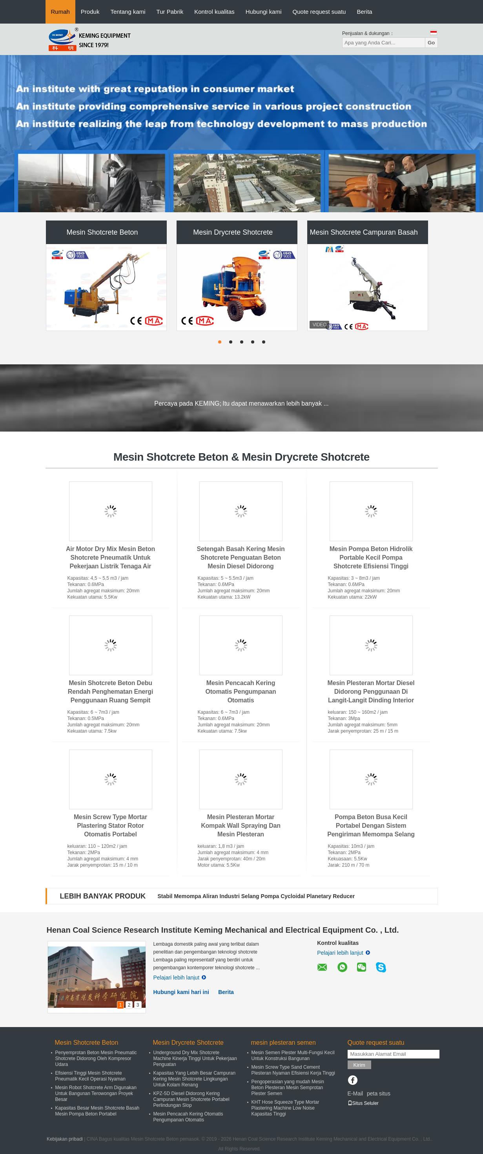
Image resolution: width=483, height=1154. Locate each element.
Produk (90, 11)
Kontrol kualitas (214, 11)
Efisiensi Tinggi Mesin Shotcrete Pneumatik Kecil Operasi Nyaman (90, 1076)
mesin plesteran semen (283, 1042)
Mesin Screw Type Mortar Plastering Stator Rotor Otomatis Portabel (110, 826)
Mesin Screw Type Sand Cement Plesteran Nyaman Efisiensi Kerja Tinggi (293, 1070)
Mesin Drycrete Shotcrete (233, 232)
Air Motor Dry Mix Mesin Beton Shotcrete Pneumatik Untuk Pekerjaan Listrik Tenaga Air (110, 558)
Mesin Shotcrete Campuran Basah (364, 232)
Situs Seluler (363, 1103)
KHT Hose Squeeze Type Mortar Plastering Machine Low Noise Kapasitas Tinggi (285, 1108)
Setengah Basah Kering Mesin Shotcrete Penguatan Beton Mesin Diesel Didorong (241, 558)
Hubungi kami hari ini (181, 992)
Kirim (359, 1065)
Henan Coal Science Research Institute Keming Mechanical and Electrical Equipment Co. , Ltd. (223, 930)
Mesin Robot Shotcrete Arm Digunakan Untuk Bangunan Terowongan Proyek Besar (96, 1093)
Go (431, 43)
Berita (364, 11)
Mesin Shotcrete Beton (102, 232)
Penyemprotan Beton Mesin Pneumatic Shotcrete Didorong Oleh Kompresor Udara (96, 1058)
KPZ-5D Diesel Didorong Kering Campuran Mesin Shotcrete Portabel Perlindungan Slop (191, 1099)
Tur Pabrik (170, 11)
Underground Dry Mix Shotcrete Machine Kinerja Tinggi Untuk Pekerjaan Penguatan (195, 1058)
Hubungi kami (264, 11)
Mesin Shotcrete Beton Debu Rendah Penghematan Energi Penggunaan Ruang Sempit (110, 692)
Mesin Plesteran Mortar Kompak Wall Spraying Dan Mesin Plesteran (241, 826)
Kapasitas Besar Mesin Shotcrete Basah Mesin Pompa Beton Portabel (97, 1111)
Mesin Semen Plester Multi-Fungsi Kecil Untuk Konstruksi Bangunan (293, 1055)
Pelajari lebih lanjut (179, 977)
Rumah (60, 11)
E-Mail (355, 1093)
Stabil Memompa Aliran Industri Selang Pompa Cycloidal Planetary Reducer (256, 896)
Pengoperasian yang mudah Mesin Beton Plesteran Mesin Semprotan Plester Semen (288, 1087)
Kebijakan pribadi (65, 1139)
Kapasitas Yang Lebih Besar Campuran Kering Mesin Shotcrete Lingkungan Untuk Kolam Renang (194, 1079)
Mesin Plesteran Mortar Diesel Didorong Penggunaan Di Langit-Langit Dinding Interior (371, 692)
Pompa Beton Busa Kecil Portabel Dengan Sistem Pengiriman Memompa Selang (371, 826)
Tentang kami (127, 11)
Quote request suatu (319, 11)
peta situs (378, 1093)
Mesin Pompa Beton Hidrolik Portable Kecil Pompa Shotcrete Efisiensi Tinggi (371, 558)
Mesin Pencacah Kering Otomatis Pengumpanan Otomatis (240, 692)
